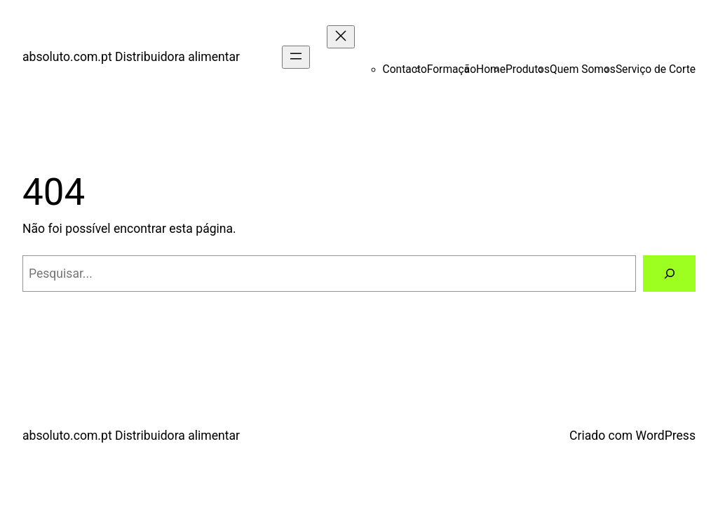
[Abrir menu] (296, 57)
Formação (451, 69)
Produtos (528, 69)
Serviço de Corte (656, 69)
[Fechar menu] (341, 36)
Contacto (405, 69)
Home (491, 69)
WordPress (666, 436)
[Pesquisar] (669, 273)
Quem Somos (583, 69)
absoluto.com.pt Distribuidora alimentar (131, 57)
